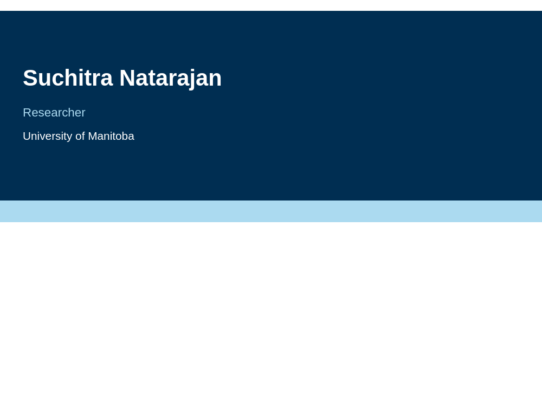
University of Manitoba (78, 136)
